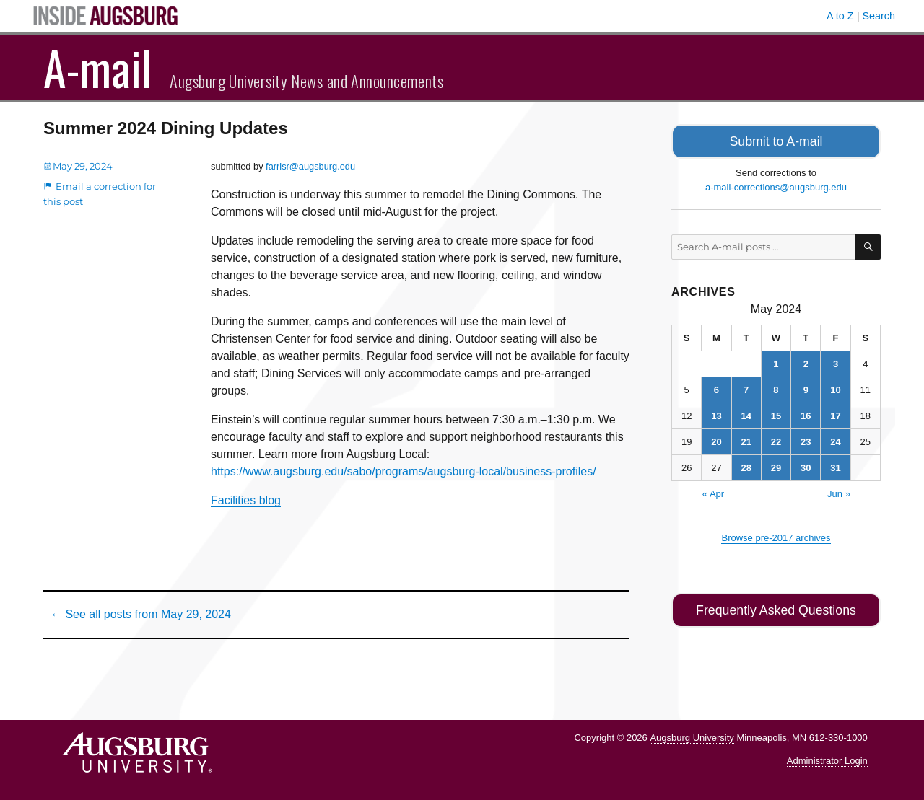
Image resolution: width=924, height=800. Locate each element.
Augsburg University (691, 737)
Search (878, 16)
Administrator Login (827, 760)
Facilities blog (246, 500)
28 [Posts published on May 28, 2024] (746, 465)
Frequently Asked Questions (775, 607)
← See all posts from (141, 614)
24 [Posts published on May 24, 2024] (835, 439)
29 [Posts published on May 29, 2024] (776, 465)
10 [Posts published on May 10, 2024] (835, 387)
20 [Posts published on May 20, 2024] (716, 439)
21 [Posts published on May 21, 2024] (746, 439)
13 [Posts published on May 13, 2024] (716, 413)
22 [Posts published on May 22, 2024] (776, 439)
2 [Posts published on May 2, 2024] (805, 361)
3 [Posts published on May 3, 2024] (835, 361)
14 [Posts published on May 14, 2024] (746, 413)
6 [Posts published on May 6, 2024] (716, 387)
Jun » (838, 491)
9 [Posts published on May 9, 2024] (805, 387)
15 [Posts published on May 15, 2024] (776, 413)
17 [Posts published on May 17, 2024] (835, 413)
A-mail (97, 67)
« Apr (713, 491)
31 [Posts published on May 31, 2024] (835, 465)
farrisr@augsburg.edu (310, 166)
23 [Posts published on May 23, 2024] (806, 439)
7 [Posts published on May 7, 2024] (746, 387)
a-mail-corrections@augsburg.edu (776, 185)
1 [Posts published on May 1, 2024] (775, 361)
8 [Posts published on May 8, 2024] (775, 387)
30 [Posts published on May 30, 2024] (806, 465)
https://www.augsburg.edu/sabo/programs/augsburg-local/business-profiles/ (403, 471)
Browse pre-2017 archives (775, 535)
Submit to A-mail (776, 140)
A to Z (840, 16)
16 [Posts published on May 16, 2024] (806, 413)
